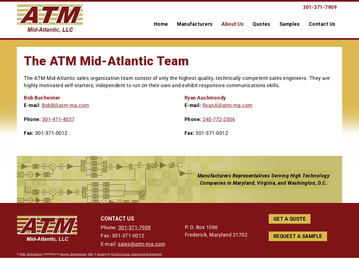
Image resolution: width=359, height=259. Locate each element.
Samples (289, 24)
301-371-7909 (134, 229)
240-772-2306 (218, 120)
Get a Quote (289, 220)
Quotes (261, 24)
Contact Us (322, 24)
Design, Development (73, 255)
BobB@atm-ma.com (65, 107)
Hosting (102, 255)
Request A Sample (297, 237)
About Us (232, 24)
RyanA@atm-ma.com (227, 107)
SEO (90, 255)
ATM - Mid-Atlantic (31, 255)
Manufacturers (195, 24)
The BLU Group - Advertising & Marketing (136, 255)
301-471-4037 (58, 120)
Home (161, 24)
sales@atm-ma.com (141, 245)
